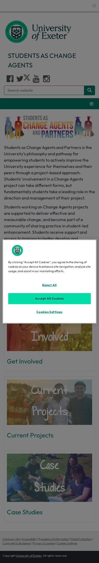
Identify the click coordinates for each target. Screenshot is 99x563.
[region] (49, 281)
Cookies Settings (49, 311)
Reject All (49, 285)
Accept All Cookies (49, 298)
